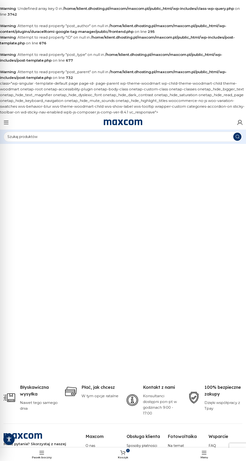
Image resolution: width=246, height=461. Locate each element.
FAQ (212, 445)
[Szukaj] (123, 137)
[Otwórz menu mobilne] (6, 122)
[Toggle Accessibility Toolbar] (9, 439)
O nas (90, 445)
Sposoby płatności (142, 445)
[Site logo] (123, 122)
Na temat (176, 445)
